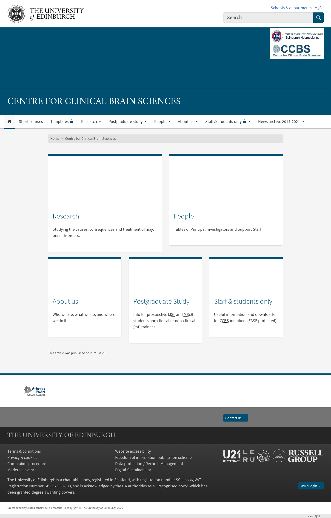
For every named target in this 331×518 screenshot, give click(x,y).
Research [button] (89, 121)
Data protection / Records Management (149, 463)
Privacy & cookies (22, 457)
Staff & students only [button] (226, 121)
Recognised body (172, 486)
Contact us (235, 418)
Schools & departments (291, 7)
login (316, 516)
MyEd (319, 7)
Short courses (31, 121)
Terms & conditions (24, 451)
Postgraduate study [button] (125, 121)
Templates (62, 121)
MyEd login (311, 485)
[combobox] (268, 17)
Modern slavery (20, 469)
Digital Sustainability (133, 469)
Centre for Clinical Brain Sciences (90, 138)
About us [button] (186, 121)
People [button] (160, 121)
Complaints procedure (26, 463)
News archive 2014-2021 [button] (279, 121)
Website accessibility (133, 451)
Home (55, 138)
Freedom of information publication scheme (153, 457)
